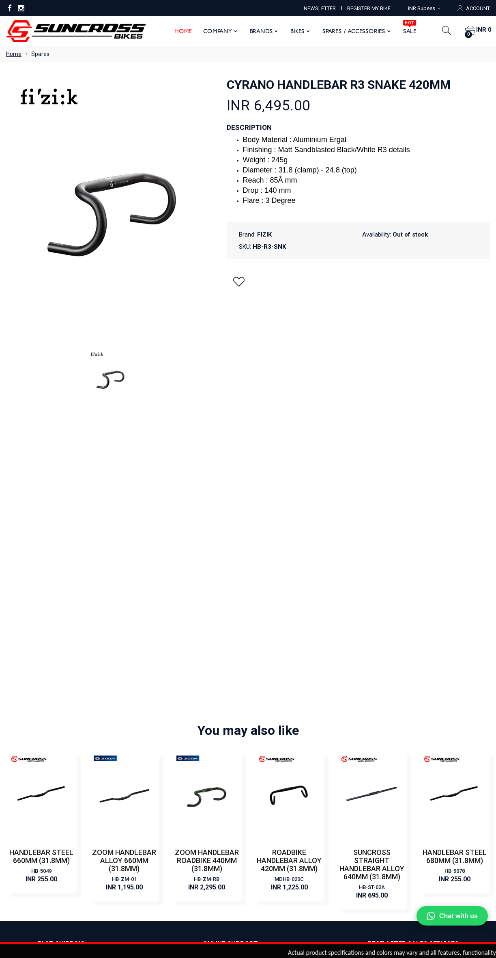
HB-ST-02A (372, 590)
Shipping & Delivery (154, 836)
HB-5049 (41, 574)
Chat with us (452, 916)
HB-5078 (454, 574)
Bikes (295, 31)
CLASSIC (265, 727)
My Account (186, 877)
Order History (308, 877)
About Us (142, 727)
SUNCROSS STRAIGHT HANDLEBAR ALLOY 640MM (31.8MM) (371, 567)
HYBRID (264, 788)
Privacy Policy (147, 788)
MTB (260, 763)
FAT (259, 800)
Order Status (264, 877)
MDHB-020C (289, 582)
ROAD (262, 776)
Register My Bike (151, 776)
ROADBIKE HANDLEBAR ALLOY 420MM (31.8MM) (289, 563)
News (137, 763)
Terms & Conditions (155, 800)
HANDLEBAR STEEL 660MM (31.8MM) (41, 559)
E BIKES (264, 751)
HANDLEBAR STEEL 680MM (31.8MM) (455, 559)
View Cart (225, 877)
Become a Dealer (152, 739)
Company (214, 31)
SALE (406, 28)
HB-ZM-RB (206, 582)
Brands (258, 31)
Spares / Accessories (351, 31)
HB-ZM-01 (124, 582)
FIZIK (264, 234)
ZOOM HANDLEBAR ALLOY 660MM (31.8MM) (124, 563)
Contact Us (144, 751)
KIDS (260, 812)
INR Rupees (424, 8)
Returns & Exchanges (157, 824)
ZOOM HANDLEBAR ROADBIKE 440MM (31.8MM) (207, 563)
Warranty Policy (150, 812)
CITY (260, 739)
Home (180, 31)
